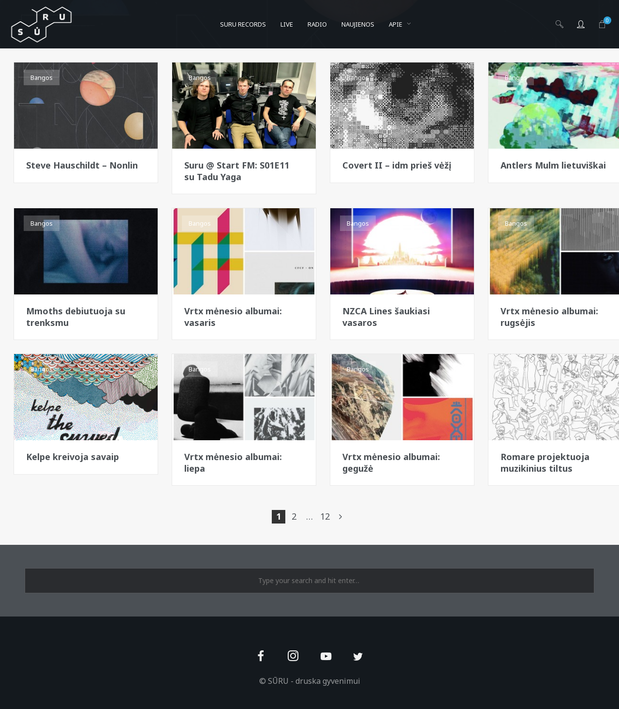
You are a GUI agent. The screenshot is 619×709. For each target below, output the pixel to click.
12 (325, 516)
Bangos (41, 77)
